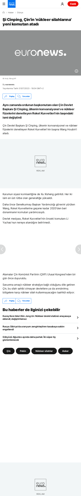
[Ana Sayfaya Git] (12, 4)
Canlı (73, 3)
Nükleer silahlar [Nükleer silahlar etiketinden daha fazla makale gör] (44, 350)
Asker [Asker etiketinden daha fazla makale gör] (65, 350)
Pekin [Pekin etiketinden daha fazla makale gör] (23, 350)
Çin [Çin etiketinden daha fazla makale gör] (9, 350)
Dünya (20, 13)
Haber (11, 13)
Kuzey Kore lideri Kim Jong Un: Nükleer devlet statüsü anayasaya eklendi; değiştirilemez (37, 317)
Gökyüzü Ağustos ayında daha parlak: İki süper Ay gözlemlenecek (29, 338)
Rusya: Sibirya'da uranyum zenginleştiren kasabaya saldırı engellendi (33, 328)
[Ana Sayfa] (4, 12)
